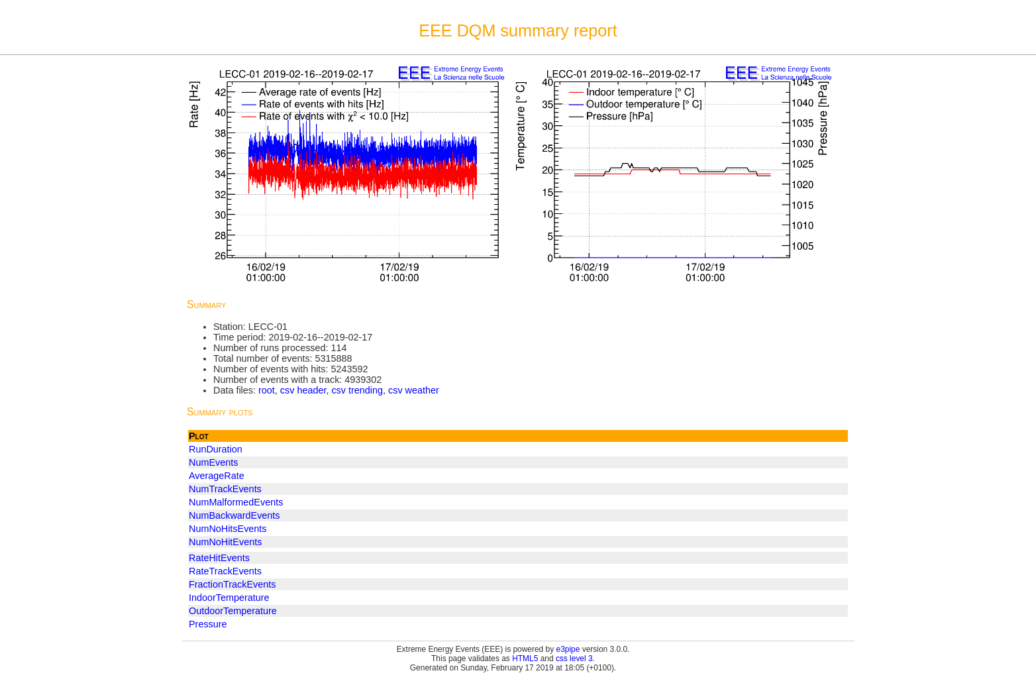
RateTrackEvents (225, 571)
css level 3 (574, 658)
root (266, 390)
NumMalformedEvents (236, 502)
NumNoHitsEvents (228, 528)
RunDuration (215, 449)
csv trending (357, 390)
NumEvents (213, 462)
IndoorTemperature (229, 597)
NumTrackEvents (225, 489)
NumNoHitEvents (225, 542)
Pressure (208, 624)
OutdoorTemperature (233, 611)
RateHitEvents (219, 558)
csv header (303, 390)
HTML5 (525, 658)
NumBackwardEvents (234, 515)
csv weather (413, 390)
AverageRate (216, 475)
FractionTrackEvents (232, 584)
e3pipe (568, 649)
